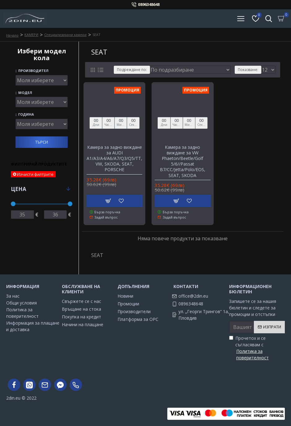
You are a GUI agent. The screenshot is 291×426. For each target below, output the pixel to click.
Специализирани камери (65, 34)
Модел (23, 92)
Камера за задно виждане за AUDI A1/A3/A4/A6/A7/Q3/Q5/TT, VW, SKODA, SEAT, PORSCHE (114, 158)
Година (24, 114)
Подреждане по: (132, 69)
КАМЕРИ (31, 34)
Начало (12, 35)
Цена (18, 189)
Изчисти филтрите (35, 174)
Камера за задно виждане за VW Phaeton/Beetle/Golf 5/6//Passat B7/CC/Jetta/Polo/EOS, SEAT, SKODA (182, 161)
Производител (32, 70)
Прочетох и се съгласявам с (257, 348)
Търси (41, 142)
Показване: (248, 69)
